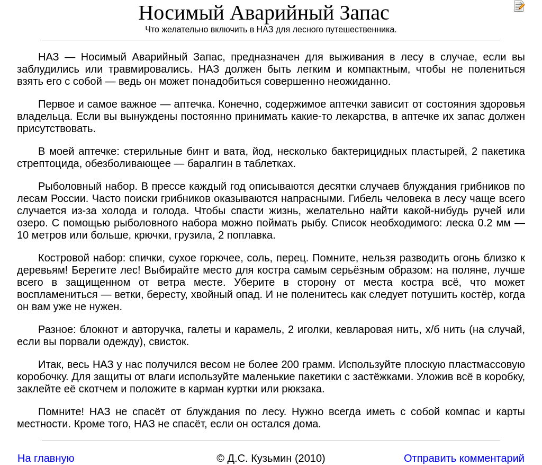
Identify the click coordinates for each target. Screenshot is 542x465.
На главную (45, 458)
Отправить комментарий (464, 458)
